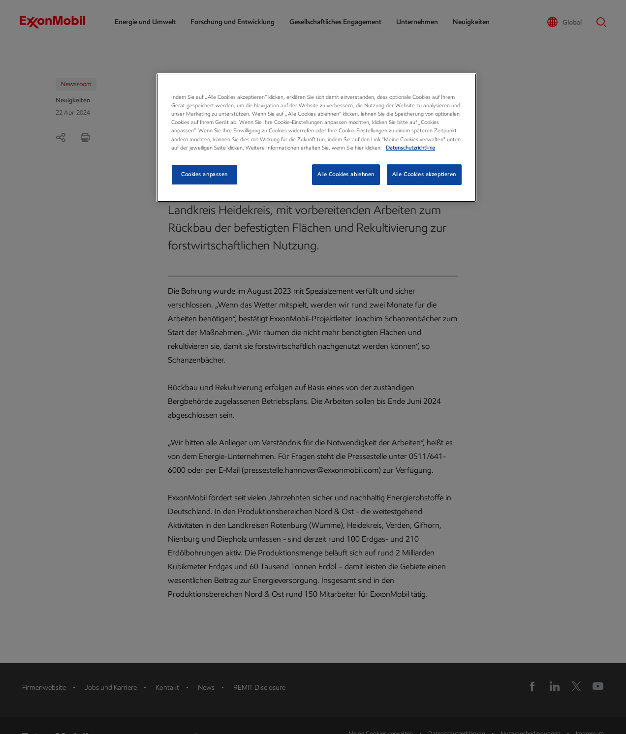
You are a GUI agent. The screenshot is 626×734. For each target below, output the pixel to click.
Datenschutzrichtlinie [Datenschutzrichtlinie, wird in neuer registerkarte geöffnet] (410, 147)
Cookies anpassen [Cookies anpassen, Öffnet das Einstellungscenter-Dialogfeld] (204, 174)
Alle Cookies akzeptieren (424, 174)
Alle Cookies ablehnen (346, 174)
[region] (316, 137)
